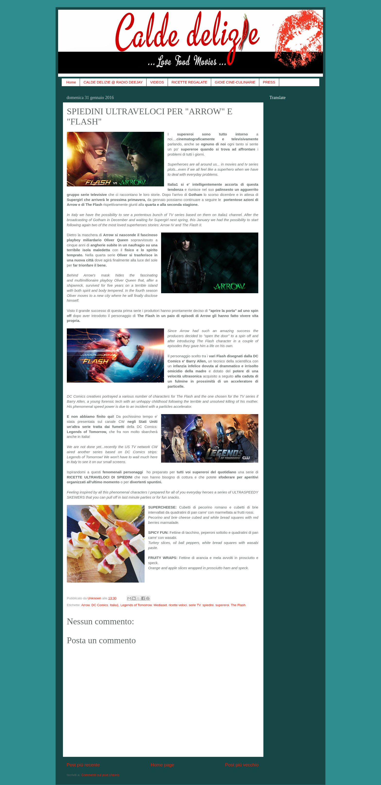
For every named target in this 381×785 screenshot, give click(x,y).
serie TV (195, 605)
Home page (162, 764)
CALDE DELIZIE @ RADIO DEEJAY (113, 82)
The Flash (238, 605)
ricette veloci (178, 605)
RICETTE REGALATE (189, 82)
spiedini (208, 605)
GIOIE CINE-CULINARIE (235, 82)
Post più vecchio (242, 764)
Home (71, 82)
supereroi (222, 605)
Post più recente (83, 764)
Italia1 (114, 605)
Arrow (85, 605)
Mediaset (160, 605)
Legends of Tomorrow (136, 605)
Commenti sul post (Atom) (100, 775)
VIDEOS (157, 82)
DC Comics (99, 605)
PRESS (269, 82)
